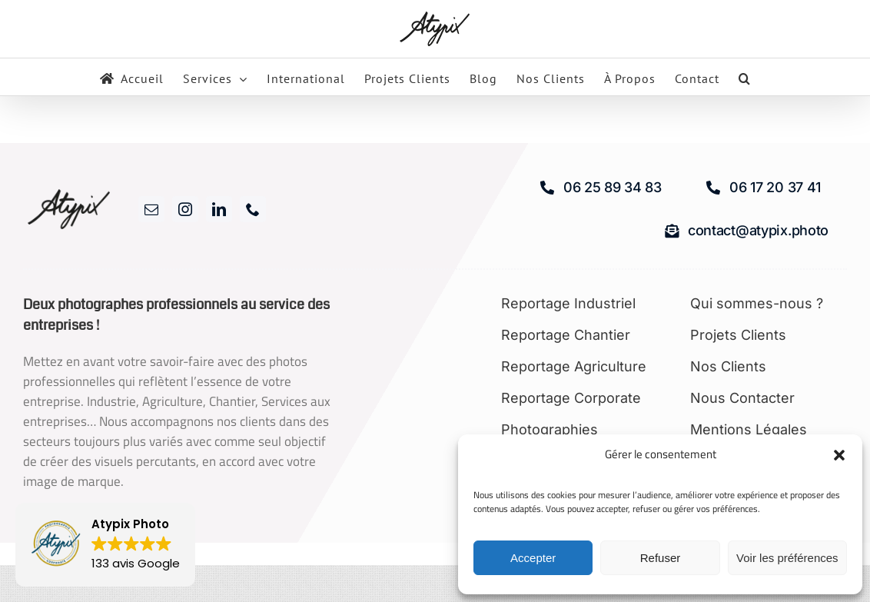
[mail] (151, 209)
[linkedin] (219, 209)
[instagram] (185, 209)
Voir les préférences (787, 557)
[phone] (253, 209)
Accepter (533, 557)
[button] (839, 455)
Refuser (660, 557)
